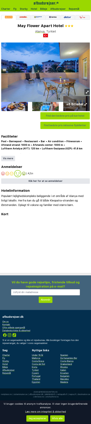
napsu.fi (72, 394)
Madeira (64, 382)
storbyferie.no (52, 397)
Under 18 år (37, 355)
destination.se (84, 394)
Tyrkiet (35, 370)
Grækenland (66, 364)
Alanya (40, 31)
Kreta (34, 367)
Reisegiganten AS (48, 392)
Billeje (43, 8)
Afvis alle (57, 418)
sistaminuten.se (21, 394)
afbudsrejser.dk (36, 394)
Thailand (36, 379)
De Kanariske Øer (68, 358)
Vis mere (8, 158)
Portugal (36, 376)
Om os (5, 321)
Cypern (35, 373)
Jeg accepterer (37, 418)
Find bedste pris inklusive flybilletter (65, 125)
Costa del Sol (38, 364)
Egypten (36, 382)
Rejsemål (74, 8)
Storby (24, 8)
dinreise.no (39, 397)
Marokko (64, 379)
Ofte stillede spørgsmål (13, 327)
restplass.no (6, 394)
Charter (5, 8)
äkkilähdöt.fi (50, 394)
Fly (15, 8)
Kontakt (6, 324)
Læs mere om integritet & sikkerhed (45, 411)
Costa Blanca (66, 361)
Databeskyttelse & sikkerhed (16, 330)
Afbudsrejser (58, 8)
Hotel (34, 8)
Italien (63, 370)
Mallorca (36, 358)
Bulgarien (64, 376)
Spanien (64, 355)
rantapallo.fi (62, 394)
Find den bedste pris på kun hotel (65, 115)
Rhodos (64, 367)
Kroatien (64, 373)
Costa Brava (38, 361)
